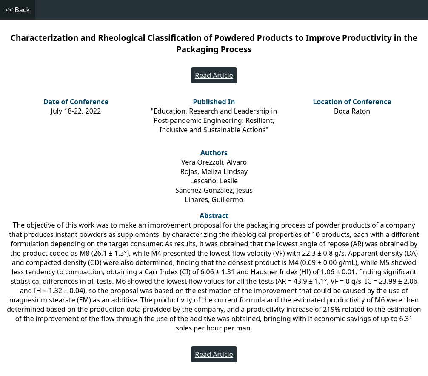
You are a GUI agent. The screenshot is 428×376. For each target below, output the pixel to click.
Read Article (214, 75)
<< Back (17, 9)
